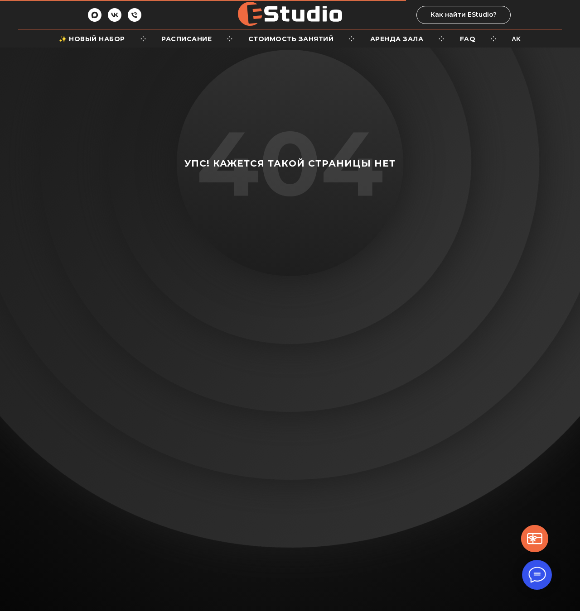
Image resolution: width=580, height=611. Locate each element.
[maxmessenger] (95, 19)
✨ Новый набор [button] (92, 39)
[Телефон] (134, 19)
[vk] (114, 19)
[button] (534, 538)
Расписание (186, 39)
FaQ (468, 39)
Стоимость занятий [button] (291, 39)
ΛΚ (516, 39)
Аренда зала (397, 39)
